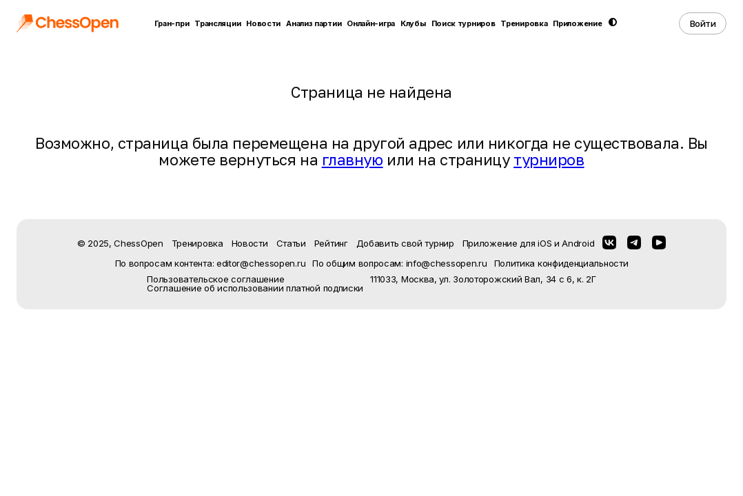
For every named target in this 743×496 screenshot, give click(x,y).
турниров (548, 159)
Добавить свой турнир (405, 243)
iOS (544, 243)
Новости (263, 23)
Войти (703, 23)
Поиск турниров (463, 23)
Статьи (291, 243)
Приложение (577, 23)
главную (352, 159)
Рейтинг (331, 243)
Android (578, 243)
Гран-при (172, 23)
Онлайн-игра (371, 23)
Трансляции (217, 23)
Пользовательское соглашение (215, 279)
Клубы (413, 23)
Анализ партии (313, 23)
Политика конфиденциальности (561, 263)
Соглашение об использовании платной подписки (255, 288)
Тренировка (523, 23)
